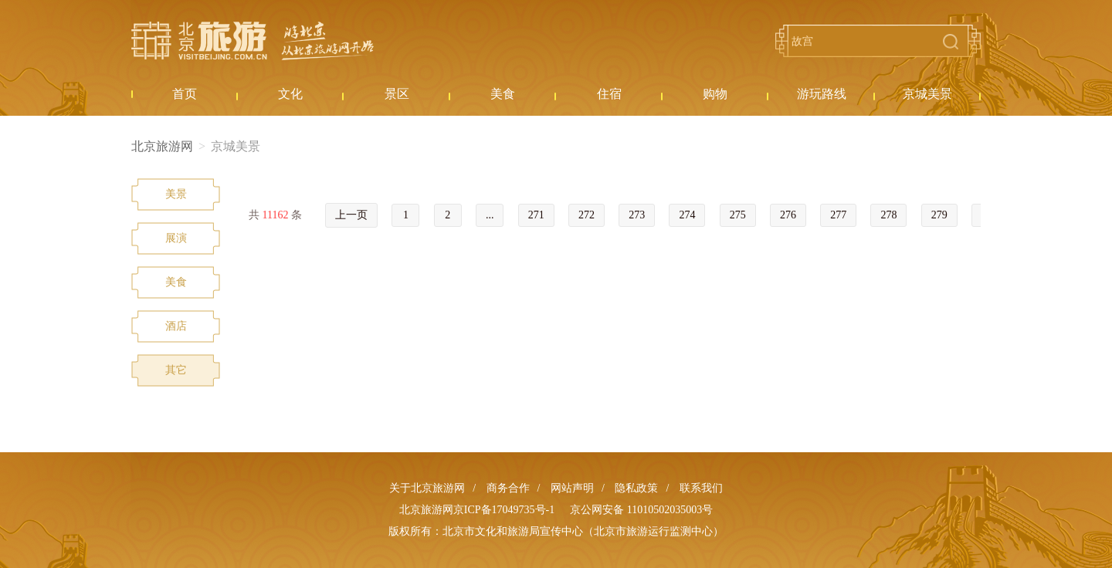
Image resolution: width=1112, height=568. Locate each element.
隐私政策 (636, 488)
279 (939, 215)
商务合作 (508, 488)
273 (637, 215)
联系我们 (701, 488)
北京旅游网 (252, 41)
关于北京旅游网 (427, 488)
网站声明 (572, 488)
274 (687, 215)
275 (738, 215)
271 (536, 215)
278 (888, 215)
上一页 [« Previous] (351, 215)
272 (586, 215)
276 (788, 215)
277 (838, 215)
